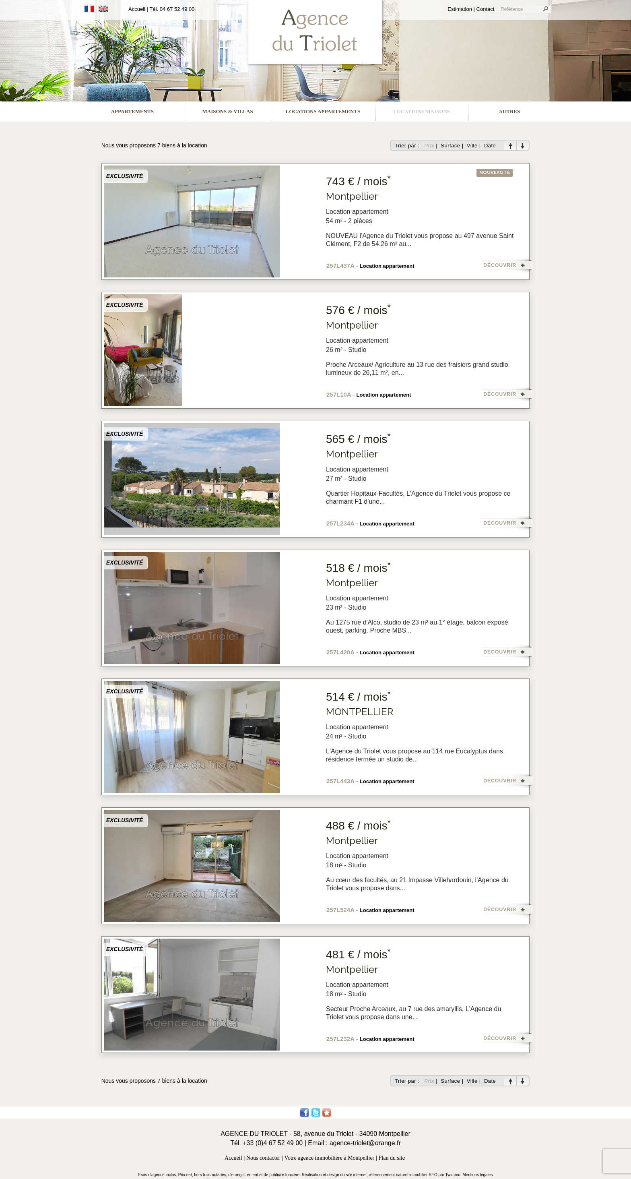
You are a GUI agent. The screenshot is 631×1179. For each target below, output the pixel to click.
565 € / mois (358, 439)
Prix (429, 146)
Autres (509, 111)
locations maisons (421, 111)
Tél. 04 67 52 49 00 (172, 9)
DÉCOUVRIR (499, 265)
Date (490, 146)
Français (89, 8)
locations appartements (323, 111)
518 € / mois (358, 568)
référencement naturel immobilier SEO (404, 1175)
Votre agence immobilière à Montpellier (330, 1158)
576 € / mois (358, 310)
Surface (450, 146)
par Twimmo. (451, 1175)
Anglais (103, 8)
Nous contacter (263, 1158)
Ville (472, 146)
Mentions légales (477, 1175)
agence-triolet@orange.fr (365, 1143)
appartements (132, 111)
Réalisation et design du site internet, (335, 1175)
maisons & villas (227, 111)
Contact (485, 9)
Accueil (136, 9)
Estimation (459, 9)
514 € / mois (358, 697)
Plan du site (392, 1158)
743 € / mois (358, 181)
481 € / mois (358, 954)
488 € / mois (358, 825)
